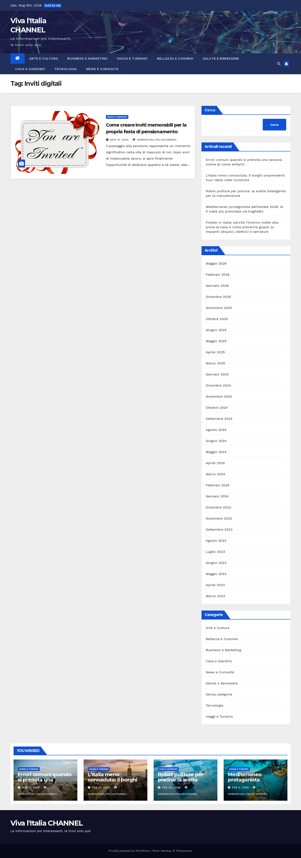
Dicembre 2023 (218, 507)
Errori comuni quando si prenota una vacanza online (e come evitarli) (44, 782)
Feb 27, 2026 (101, 787)
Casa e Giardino (30, 69)
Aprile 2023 (215, 585)
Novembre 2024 (219, 396)
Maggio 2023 (216, 574)
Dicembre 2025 (218, 297)
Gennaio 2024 (217, 496)
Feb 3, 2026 (240, 787)
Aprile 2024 (215, 463)
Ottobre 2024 (217, 408)
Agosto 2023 (216, 541)
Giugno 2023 (216, 563)
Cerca (210, 110)
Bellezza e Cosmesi (175, 58)
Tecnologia (65, 69)
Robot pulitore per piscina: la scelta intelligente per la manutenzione (180, 782)
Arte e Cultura (43, 58)
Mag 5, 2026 (31, 787)
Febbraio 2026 (218, 275)
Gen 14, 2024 (119, 139)
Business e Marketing (87, 58)
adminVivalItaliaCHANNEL (155, 139)
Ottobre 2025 (217, 319)
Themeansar (184, 850)
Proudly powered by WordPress (130, 850)
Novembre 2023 (219, 518)
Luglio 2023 (215, 552)
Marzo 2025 (215, 363)
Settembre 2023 (219, 529)
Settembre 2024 (219, 419)
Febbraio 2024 (217, 485)
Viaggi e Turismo (132, 58)
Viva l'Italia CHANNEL (46, 823)
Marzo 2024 (215, 474)
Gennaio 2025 (217, 374)
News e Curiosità (102, 69)
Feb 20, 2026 (171, 787)
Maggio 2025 (216, 341)
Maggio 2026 (216, 263)
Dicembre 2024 (218, 385)
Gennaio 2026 (217, 286)
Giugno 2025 (216, 330)
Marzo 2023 (215, 596)
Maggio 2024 (216, 452)
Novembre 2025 (219, 308)
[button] (279, 64)
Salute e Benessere (221, 58)
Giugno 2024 (216, 441)
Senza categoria (219, 694)
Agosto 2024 (216, 430)
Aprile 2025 (215, 352)
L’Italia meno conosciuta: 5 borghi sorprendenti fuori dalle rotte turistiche (113, 782)
